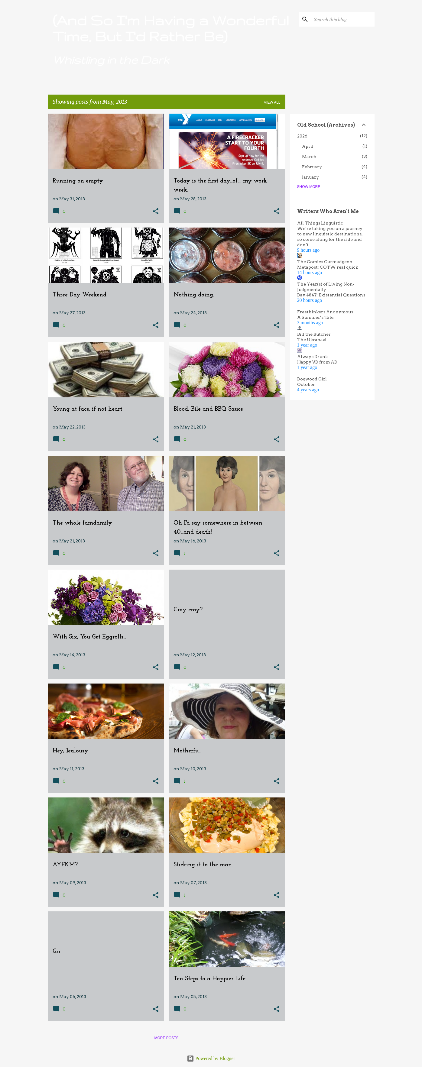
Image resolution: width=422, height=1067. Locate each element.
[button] (155, 212)
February (312, 166)
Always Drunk (312, 356)
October (306, 384)
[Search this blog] (343, 19)
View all (272, 102)
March (309, 156)
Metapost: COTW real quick (327, 267)
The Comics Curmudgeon (324, 261)
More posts (166, 1038)
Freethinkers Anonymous (325, 311)
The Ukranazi (311, 339)
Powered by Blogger (211, 1058)
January (310, 177)
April (307, 146)
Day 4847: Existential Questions (331, 295)
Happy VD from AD (317, 362)
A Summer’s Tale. (315, 317)
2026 (302, 136)
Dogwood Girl (312, 379)
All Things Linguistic (320, 223)
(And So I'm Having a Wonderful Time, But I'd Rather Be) (171, 28)
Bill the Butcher (314, 334)
